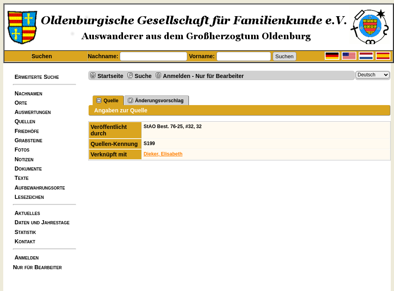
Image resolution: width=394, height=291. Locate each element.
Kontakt (25, 241)
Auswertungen (33, 112)
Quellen (25, 121)
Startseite (110, 76)
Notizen (24, 159)
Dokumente (28, 168)
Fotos (22, 149)
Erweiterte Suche (37, 77)
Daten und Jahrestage (42, 222)
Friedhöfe (27, 131)
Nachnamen (28, 93)
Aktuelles (27, 213)
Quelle (107, 100)
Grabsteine (28, 140)
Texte (22, 178)
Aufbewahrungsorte (40, 187)
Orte (21, 102)
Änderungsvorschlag (156, 100)
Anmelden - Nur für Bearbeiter (203, 76)
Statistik (25, 232)
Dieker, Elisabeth (163, 154)
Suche (143, 76)
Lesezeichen (29, 197)
